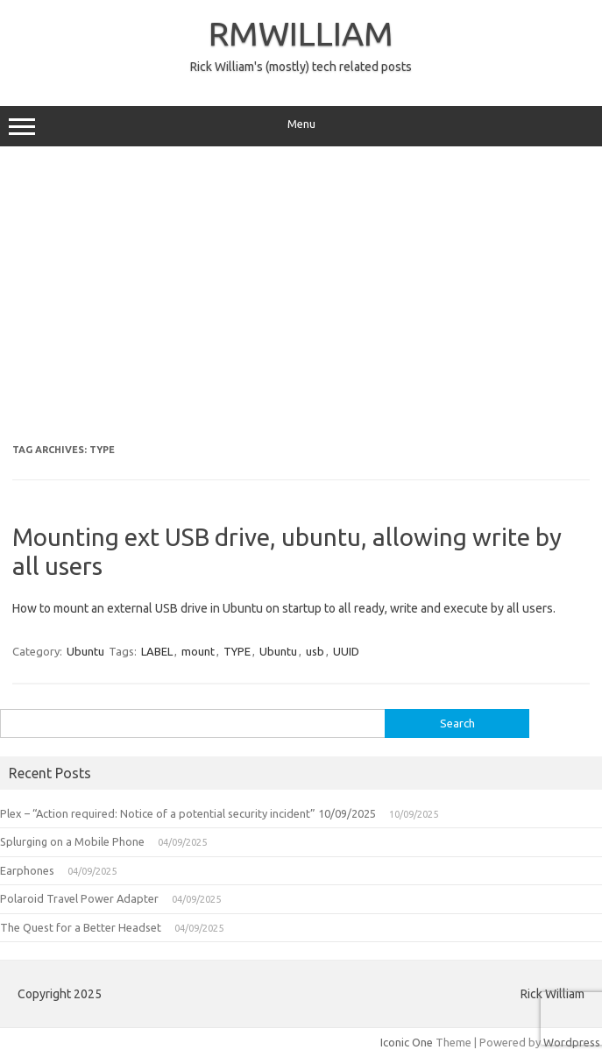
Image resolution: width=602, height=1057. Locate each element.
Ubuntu (85, 651)
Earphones (27, 870)
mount (198, 651)
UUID (346, 651)
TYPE (237, 651)
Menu (301, 126)
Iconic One (406, 1042)
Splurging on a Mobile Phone (72, 841)
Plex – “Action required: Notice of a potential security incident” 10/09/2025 (188, 813)
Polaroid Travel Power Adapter (79, 898)
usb (315, 651)
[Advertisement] (301, 295)
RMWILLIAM (301, 33)
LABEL (157, 651)
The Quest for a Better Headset (80, 927)
